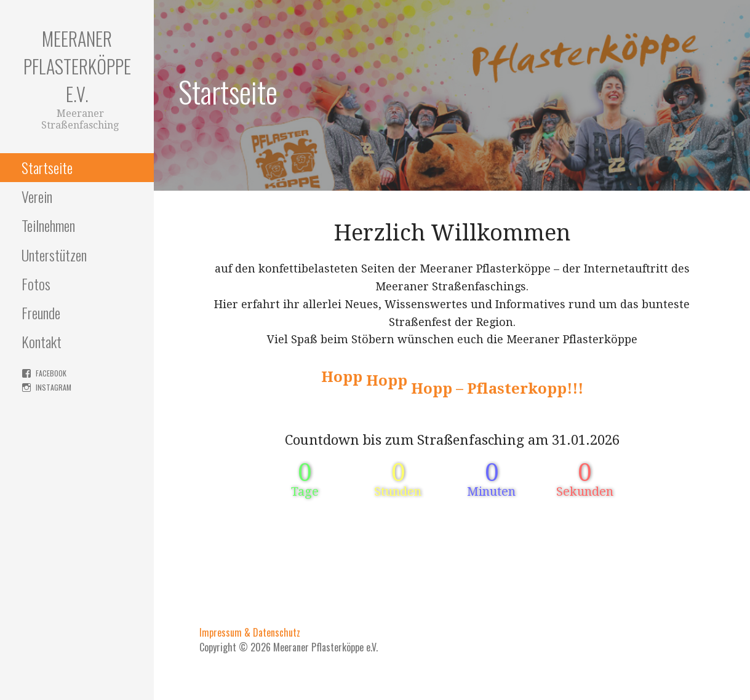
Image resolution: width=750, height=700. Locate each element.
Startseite (47, 167)
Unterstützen (54, 255)
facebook (51, 373)
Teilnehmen (48, 225)
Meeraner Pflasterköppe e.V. (77, 66)
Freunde (41, 312)
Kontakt (42, 341)
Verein (37, 196)
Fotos (36, 283)
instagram (53, 387)
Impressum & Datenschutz (249, 632)
